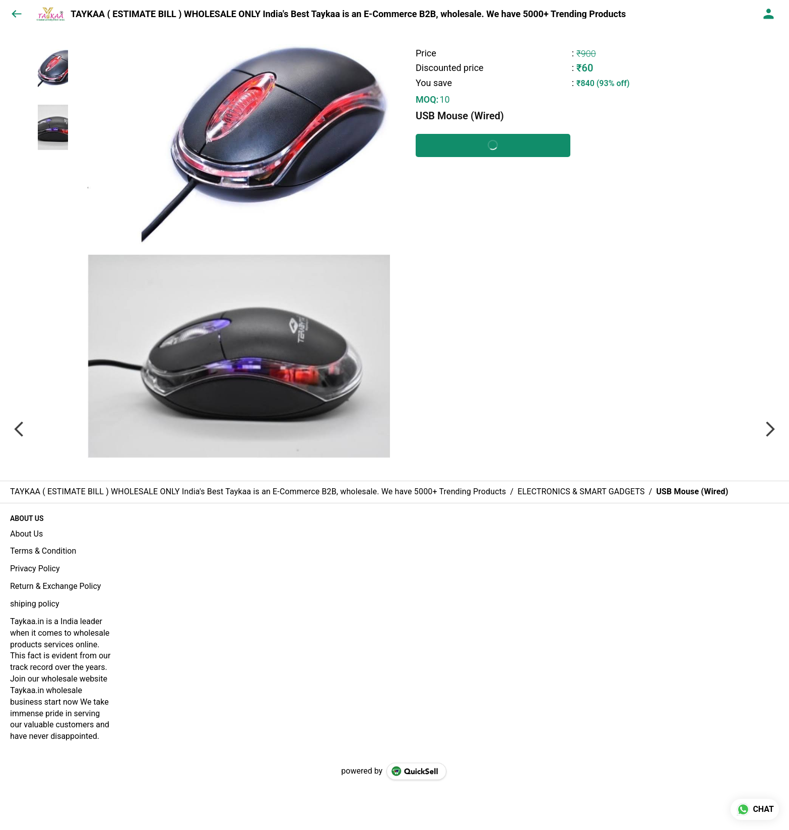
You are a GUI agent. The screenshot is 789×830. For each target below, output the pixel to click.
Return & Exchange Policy (55, 586)
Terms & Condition (43, 551)
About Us (26, 534)
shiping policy (34, 604)
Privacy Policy (35, 568)
